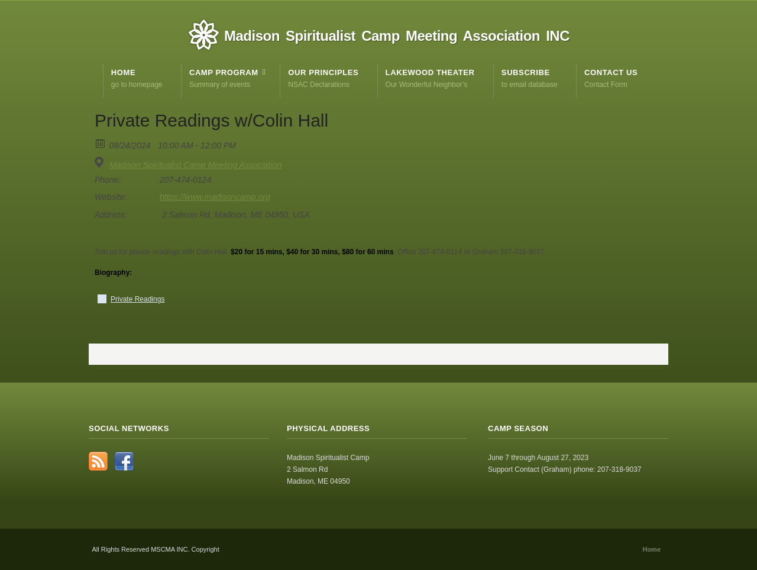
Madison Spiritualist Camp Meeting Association (195, 165)
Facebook (124, 461)
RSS (98, 461)
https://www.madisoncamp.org (215, 197)
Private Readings (137, 299)
